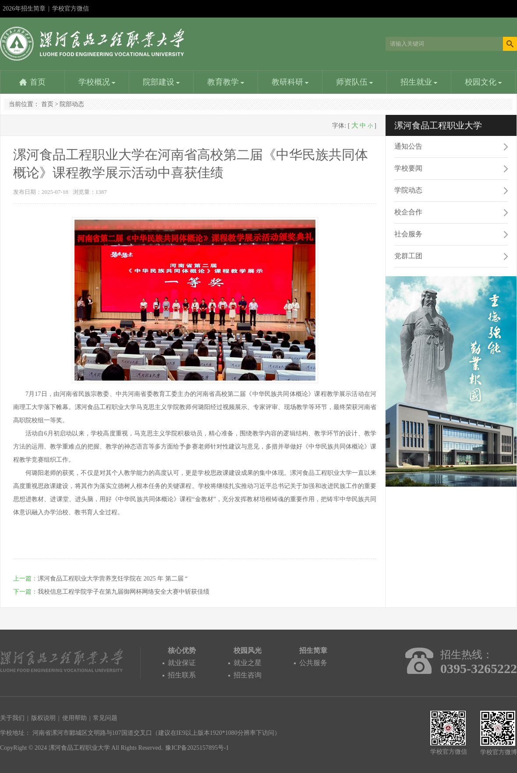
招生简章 (313, 650)
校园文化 (483, 82)
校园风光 (248, 650)
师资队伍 (354, 82)
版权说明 (43, 718)
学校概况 (97, 82)
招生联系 (182, 675)
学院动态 (408, 190)
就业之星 (248, 662)
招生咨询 (248, 675)
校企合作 (408, 212)
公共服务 (313, 662)
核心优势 (182, 650)
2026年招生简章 (24, 8)
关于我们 (12, 718)
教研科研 (290, 82)
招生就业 (419, 82)
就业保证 (182, 662)
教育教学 (225, 82)
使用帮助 (74, 718)
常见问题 (105, 718)
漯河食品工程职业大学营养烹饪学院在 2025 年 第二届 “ (113, 578)
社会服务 (408, 234)
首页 (38, 82)
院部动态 (72, 104)
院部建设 (161, 82)
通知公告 (408, 146)
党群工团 (408, 256)
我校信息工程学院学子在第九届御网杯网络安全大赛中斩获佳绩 (123, 591)
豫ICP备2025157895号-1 (197, 748)
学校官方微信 (70, 11)
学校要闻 (408, 168)
